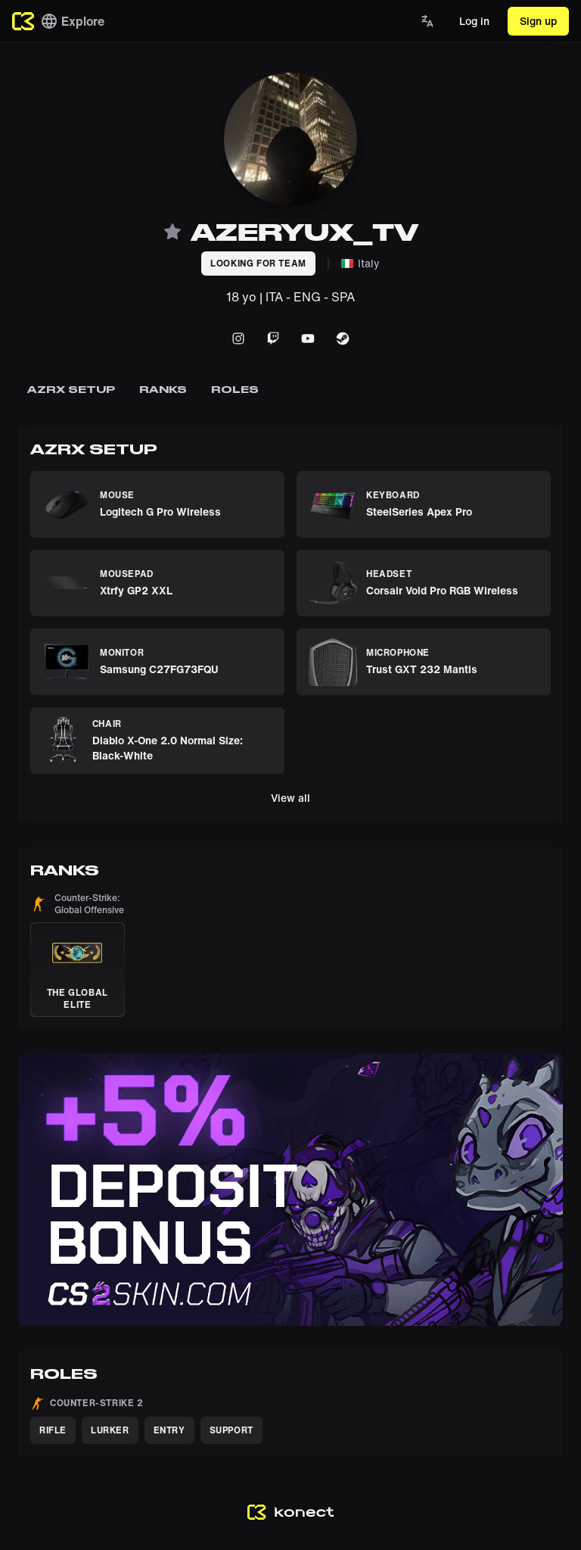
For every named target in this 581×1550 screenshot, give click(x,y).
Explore (72, 21)
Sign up (538, 21)
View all (290, 798)
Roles (234, 389)
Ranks (163, 389)
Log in (474, 21)
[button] (77, 954)
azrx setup (71, 389)
